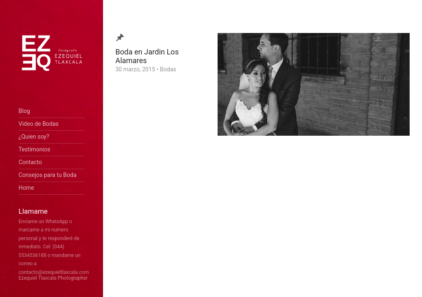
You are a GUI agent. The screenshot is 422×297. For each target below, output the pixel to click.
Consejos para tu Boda (48, 175)
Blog (24, 111)
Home (26, 187)
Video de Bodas (39, 123)
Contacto (30, 162)
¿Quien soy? (34, 136)
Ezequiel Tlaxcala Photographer (53, 278)
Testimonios (34, 149)
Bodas (168, 69)
